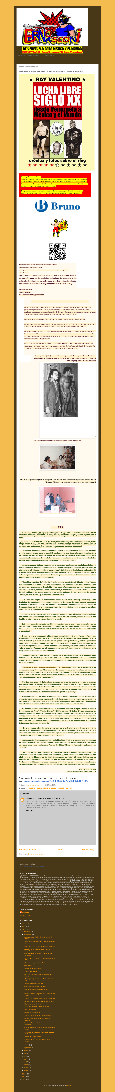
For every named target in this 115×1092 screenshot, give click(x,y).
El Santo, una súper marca (32, 1037)
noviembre (27, 934)
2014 (24, 1080)
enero (26, 1070)
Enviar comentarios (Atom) (36, 854)
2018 (24, 926)
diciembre (27, 931)
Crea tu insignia (39, 866)
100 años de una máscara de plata (34, 986)
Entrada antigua (89, 849)
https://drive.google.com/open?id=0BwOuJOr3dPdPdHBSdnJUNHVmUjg (55, 781)
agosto (26, 1050)
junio (25, 1056)
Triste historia (27, 966)
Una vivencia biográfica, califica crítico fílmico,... (38, 1001)
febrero (26, 1067)
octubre (26, 1045)
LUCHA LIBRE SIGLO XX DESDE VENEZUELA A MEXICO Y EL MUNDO (50, 788)
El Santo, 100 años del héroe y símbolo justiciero (39, 998)
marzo (26, 1065)
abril (25, 1062)
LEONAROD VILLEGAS (34, 798)
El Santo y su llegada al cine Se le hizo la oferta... (39, 963)
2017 (24, 929)
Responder (29, 810)
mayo (26, 1059)
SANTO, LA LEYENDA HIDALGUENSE (36, 1007)
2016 (24, 1074)
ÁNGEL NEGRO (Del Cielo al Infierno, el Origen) (39, 946)
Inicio (60, 849)
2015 (24, 1077)
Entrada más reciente (28, 849)
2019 (24, 923)
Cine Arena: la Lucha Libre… (32, 968)
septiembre (28, 1048)
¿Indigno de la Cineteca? (31, 1012)
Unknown (25, 912)
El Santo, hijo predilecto (31, 971)
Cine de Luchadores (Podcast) (33, 983)
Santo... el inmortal (29, 1010)
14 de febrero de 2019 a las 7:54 (53, 798)
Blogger (68, 1085)
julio (25, 1053)
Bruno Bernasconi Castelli (27, 866)
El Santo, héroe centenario (32, 1004)
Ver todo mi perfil (25, 915)
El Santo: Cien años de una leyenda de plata (37, 1015)
